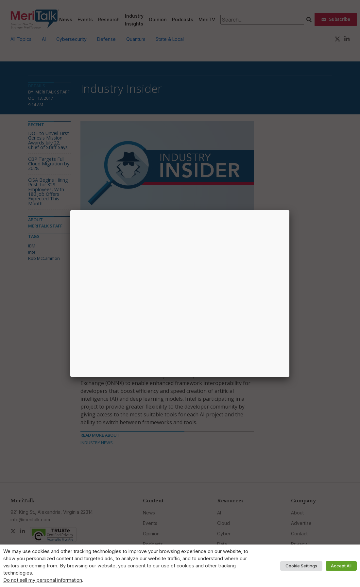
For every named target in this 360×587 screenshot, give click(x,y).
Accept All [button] (341, 565)
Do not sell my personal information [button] (42, 580)
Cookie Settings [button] (301, 565)
